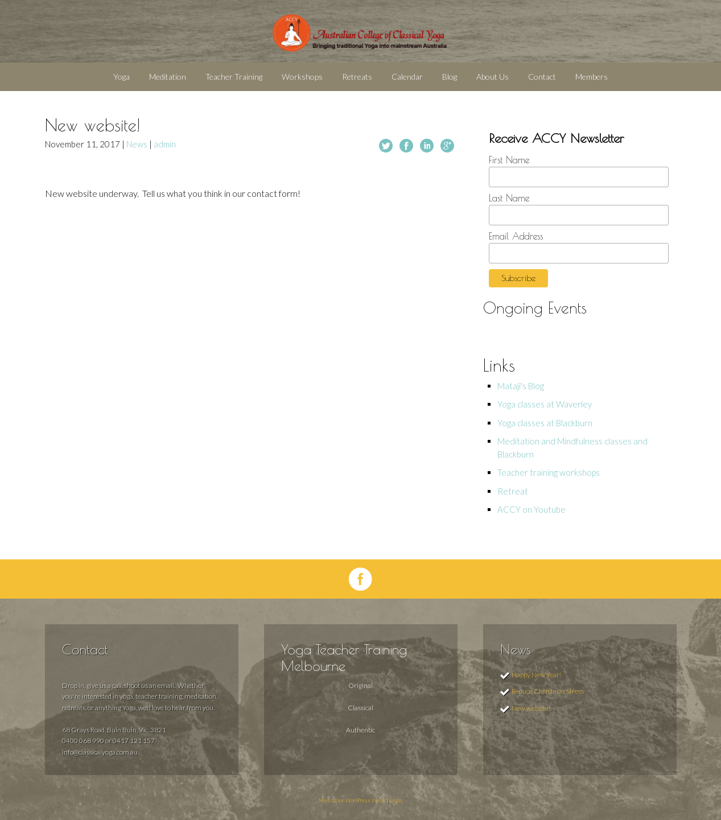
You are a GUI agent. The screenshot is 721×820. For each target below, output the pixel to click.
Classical (360, 707)
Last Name (509, 198)
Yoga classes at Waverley (544, 404)
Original (360, 685)
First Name (509, 160)
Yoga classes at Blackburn (544, 423)
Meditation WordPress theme (352, 800)
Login (396, 800)
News (136, 144)
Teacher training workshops (548, 472)
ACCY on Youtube (531, 509)
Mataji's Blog (520, 386)
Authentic (360, 730)
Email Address (516, 236)
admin (165, 144)
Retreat (512, 491)
